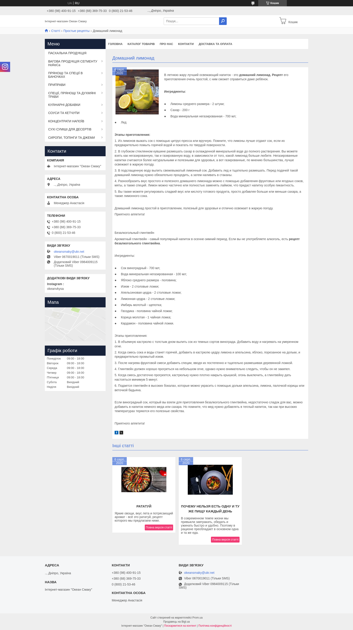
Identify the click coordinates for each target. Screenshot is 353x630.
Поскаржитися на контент (180, 625)
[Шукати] (223, 21)
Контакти (186, 44)
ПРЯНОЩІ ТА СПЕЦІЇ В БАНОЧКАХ (65, 74)
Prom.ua (197, 617)
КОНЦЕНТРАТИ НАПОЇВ (66, 121)
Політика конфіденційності (215, 625)
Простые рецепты (76, 31)
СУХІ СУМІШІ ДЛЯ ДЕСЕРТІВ (69, 129)
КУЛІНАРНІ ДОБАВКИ (64, 105)
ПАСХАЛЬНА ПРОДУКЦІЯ (67, 53)
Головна (115, 44)
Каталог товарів (141, 44)
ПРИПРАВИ (57, 85)
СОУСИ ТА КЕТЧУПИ (63, 113)
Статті (55, 31)
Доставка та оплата (215, 44)
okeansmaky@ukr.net (69, 251)
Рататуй (143, 506)
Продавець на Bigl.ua (176, 621)
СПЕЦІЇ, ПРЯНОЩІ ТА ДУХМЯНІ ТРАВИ (72, 94)
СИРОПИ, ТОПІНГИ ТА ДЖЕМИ (71, 137)
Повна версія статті (159, 527)
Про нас (166, 44)
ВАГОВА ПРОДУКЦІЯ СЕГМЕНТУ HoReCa (72, 63)
